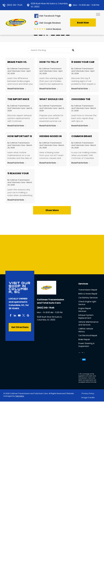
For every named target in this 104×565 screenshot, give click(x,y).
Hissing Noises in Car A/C (50, 136)
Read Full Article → (16, 88)
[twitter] (23, 316)
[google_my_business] (28, 316)
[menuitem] (89, 394)
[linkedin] (15, 316)
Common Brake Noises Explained (82, 136)
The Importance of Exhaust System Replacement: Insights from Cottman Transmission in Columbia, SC (18, 99)
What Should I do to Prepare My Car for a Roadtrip (51, 99)
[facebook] (10, 316)
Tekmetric (19, 396)
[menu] (98, 14)
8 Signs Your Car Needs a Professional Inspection (82, 62)
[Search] (52, 50)
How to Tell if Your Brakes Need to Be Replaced (51, 62)
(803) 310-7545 (14, 5)
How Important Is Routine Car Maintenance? (19, 136)
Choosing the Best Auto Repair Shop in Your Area (83, 99)
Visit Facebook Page (50, 15)
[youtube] (19, 316)
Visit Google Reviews (50, 22)
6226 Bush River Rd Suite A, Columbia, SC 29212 (49, 318)
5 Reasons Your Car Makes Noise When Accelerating (18, 173)
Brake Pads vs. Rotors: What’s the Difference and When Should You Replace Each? (19, 62)
